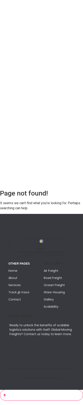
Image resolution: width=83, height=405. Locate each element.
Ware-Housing (54, 292)
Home (12, 271)
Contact (14, 299)
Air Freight (51, 271)
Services (14, 285)
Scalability (51, 306)
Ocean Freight (54, 285)
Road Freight (53, 278)
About (12, 278)
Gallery (49, 299)
